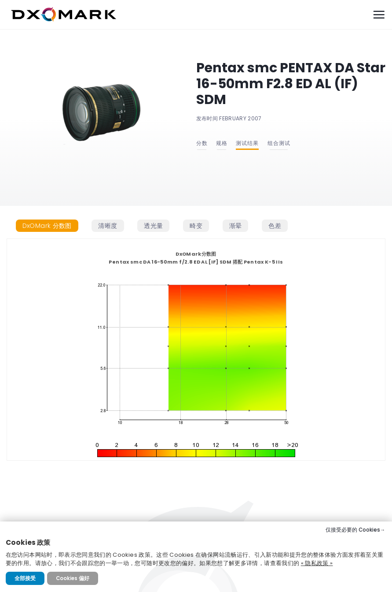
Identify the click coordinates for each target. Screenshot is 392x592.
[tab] (47, 226)
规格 (221, 143)
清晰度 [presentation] (107, 225)
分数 (202, 143)
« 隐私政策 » (317, 563)
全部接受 (25, 578)
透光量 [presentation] (153, 225)
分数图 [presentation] (47, 225)
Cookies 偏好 (72, 578)
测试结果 (247, 143)
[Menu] (378, 14)
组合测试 (278, 143)
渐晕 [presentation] (235, 225)
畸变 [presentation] (196, 225)
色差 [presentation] (274, 225)
